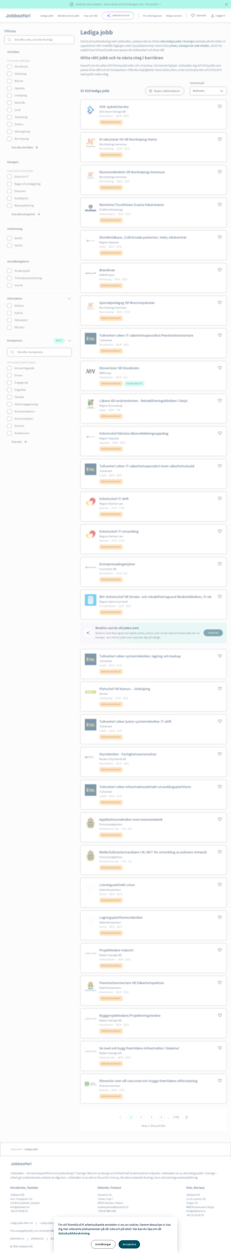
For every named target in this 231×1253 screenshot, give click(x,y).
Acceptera (129, 1244)
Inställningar (103, 1244)
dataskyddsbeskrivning (74, 1233)
